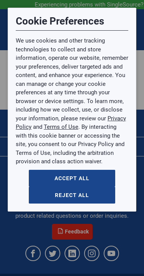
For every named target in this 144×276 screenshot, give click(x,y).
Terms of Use (61, 126)
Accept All (72, 178)
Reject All (72, 195)
